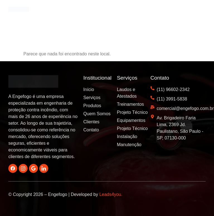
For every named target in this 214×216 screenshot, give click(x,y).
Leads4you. (110, 194)
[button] (200, 12)
